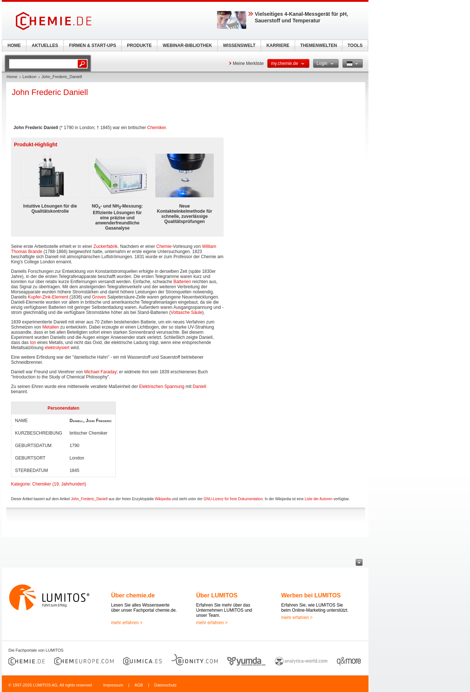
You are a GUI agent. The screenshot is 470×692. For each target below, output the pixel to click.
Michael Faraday (100, 371)
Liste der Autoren (319, 499)
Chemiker (156, 127)
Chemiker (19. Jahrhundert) (59, 484)
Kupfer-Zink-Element (48, 297)
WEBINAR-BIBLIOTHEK (187, 45)
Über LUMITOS (217, 595)
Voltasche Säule (186, 312)
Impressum (113, 685)
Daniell (199, 386)
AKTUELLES (45, 45)
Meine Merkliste (248, 63)
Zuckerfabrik (105, 246)
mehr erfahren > (127, 622)
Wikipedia (162, 499)
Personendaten (64, 408)
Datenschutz (165, 685)
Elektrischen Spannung (161, 386)
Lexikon (29, 76)
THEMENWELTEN (318, 45)
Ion (33, 342)
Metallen (50, 327)
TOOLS (355, 45)
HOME (14, 45)
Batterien (182, 281)
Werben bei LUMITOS (311, 595)
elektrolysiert (57, 347)
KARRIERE (278, 45)
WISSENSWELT (239, 45)
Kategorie (20, 484)
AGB (139, 685)
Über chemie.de (133, 595)
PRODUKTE (139, 45)
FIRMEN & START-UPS (92, 45)
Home (12, 76)
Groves (99, 297)
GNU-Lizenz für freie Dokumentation (232, 499)
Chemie (163, 246)
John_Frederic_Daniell (89, 499)
